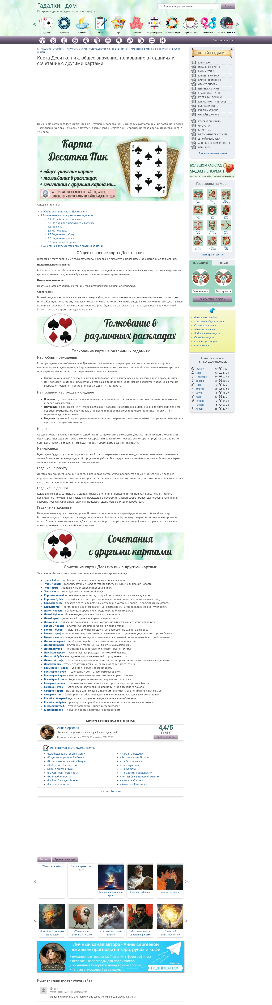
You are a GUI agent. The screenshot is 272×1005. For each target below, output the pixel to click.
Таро (118, 32)
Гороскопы (64, 32)
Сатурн (199, 392)
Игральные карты (209, 67)
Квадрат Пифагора (209, 121)
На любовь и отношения (65, 219)
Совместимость (208, 32)
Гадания (46, 32)
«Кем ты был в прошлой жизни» (139, 776)
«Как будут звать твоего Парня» (66, 753)
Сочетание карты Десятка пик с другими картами (72, 245)
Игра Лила (204, 147)
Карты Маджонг (208, 110)
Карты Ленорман (208, 75)
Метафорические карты (213, 134)
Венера (200, 380)
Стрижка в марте (205, 325)
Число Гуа (204, 125)
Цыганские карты (209, 88)
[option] (46, 26)
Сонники (82, 32)
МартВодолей (212, 248)
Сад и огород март (205, 341)
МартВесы (198, 232)
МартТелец (212, 202)
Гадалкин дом (57, 5)
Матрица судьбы (154, 32)
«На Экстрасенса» (131, 761)
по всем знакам (212, 303)
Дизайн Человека (209, 138)
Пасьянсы (136, 32)
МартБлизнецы (226, 202)
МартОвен (198, 202)
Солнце (200, 368)
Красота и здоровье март (209, 321)
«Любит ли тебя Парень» (62, 765)
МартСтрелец (226, 232)
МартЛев (212, 217)
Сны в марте (201, 345)
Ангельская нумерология (214, 143)
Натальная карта (172, 32)
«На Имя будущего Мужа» (62, 780)
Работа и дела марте (207, 333)
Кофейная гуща (190, 32)
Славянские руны (209, 93)
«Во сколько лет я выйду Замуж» (67, 761)
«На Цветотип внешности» (136, 772)
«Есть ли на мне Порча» (134, 757)
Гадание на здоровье (62, 242)
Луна (198, 372)
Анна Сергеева (68, 728)
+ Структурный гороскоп (212, 254)
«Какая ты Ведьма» (131, 753)
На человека (57, 230)
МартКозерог (198, 248)
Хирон (199, 408)
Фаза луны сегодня (205, 317)
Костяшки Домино (210, 97)
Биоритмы (204, 130)
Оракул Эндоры (207, 84)
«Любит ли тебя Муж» (60, 769)
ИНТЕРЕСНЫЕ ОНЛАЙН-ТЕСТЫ (73, 748)
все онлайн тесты (110, 791)
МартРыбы (226, 248)
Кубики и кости (208, 106)
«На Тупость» (128, 769)
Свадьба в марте (204, 337)
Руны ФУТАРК (206, 71)
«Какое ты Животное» (133, 784)
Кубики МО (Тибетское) (212, 101)
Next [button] (237, 22)
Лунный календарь (226, 32)
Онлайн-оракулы (208, 114)
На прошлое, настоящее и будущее (71, 223)
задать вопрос (165, 737)
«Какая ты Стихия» (131, 780)
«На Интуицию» (129, 765)
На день (55, 226)
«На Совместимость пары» (63, 772)
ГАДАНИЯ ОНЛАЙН (52, 48)
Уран (198, 396)
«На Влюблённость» (59, 776)
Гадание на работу (61, 234)
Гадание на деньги (61, 238)
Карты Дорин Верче (210, 80)
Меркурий (201, 376)
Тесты (100, 32)
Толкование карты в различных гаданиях (67, 215)
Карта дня (204, 62)
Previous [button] (34, 22)
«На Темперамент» (58, 784)
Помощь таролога (223, 40)
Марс (198, 384)
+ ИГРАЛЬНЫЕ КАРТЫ (76, 48)
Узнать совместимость (212, 299)
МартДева (226, 217)
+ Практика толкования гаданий (212, 153)
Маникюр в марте (204, 329)
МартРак (198, 217)
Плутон (200, 404)
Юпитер (200, 388)
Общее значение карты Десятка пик (64, 211)
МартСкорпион (212, 232)
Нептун (200, 400)
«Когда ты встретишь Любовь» (65, 757)
